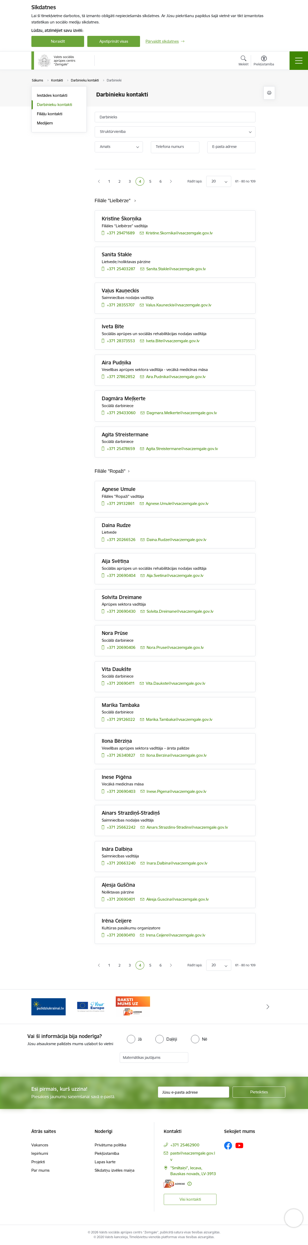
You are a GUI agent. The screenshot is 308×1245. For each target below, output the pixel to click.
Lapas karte (105, 1161)
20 (213, 181)
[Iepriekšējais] (40, 1007)
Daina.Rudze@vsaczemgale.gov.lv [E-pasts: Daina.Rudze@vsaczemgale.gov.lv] (176, 539)
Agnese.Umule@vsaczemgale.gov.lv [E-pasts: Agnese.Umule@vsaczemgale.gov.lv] (177, 503)
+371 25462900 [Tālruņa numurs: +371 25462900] (184, 1144)
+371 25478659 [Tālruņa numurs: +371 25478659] (121, 448)
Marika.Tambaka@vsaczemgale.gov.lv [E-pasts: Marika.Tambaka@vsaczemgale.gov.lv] (179, 719)
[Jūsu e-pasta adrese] (193, 1092)
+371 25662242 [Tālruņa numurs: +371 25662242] (121, 827)
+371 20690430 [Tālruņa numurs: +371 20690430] (121, 611)
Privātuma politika (110, 1144)
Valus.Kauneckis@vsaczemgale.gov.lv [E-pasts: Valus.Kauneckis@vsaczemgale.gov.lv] (178, 304)
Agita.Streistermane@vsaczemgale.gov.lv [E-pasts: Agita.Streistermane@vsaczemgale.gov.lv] (182, 448)
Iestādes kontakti (52, 95)
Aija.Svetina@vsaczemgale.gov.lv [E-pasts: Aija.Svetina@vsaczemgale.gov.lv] (175, 575)
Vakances (39, 1144)
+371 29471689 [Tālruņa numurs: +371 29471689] (121, 232)
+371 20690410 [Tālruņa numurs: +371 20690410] (121, 935)
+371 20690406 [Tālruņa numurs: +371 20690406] (121, 647)
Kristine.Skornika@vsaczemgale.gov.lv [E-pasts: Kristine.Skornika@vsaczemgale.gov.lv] (179, 232)
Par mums (40, 1170)
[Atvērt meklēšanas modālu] (243, 61)
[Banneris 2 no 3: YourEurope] (91, 1006)
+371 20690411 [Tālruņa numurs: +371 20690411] (121, 683)
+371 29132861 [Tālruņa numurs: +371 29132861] (121, 503)
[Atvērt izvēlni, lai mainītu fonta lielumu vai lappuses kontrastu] (264, 61)
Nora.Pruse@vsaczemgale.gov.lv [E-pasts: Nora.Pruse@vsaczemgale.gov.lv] (175, 647)
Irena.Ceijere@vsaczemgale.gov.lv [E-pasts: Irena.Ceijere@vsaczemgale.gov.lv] (175, 935)
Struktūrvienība (113, 131)
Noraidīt (58, 41)
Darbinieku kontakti (54, 104)
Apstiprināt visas (113, 41)
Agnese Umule (119, 489)
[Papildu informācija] (189, 1184)
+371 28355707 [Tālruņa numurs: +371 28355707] (121, 304)
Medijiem (45, 123)
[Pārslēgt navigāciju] (299, 60)
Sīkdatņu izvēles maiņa (114, 1170)
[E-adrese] (174, 1183)
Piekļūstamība (107, 1153)
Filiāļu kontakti (49, 113)
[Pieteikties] (259, 1092)
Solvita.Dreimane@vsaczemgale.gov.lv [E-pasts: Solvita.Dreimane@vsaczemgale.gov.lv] (180, 611)
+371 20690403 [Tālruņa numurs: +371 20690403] (121, 791)
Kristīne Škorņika (121, 218)
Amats (105, 146)
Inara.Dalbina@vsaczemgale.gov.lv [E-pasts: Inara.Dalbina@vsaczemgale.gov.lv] (177, 863)
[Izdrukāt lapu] (269, 92)
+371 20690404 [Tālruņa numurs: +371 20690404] (121, 575)
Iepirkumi (39, 1153)
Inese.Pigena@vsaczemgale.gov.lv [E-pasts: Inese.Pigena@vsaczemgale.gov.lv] (176, 791)
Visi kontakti (190, 1199)
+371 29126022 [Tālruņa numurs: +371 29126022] (121, 719)
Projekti (38, 1161)
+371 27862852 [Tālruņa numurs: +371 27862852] (121, 376)
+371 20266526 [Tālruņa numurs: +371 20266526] (121, 539)
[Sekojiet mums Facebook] (228, 1146)
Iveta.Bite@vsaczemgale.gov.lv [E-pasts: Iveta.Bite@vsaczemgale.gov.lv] (172, 340)
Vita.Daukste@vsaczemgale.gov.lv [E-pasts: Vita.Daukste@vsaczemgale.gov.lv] (175, 683)
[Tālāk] (268, 1007)
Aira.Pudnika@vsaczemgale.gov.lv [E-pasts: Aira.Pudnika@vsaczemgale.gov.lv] (175, 376)
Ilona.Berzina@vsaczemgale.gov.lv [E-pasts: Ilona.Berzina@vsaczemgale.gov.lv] (176, 755)
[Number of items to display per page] (218, 181)
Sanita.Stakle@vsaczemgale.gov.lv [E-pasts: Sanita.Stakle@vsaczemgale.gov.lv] (176, 268)
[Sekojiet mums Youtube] (239, 1145)
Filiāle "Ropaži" (110, 471)
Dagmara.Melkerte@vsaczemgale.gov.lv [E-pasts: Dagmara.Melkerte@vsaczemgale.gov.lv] (182, 412)
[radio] (134, 1039)
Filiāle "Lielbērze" (113, 200)
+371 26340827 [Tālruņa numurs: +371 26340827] (121, 755)
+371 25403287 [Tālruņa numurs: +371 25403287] (121, 268)
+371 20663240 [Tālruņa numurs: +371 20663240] (121, 863)
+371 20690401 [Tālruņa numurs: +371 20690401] (121, 899)
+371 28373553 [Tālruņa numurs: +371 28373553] (121, 340)
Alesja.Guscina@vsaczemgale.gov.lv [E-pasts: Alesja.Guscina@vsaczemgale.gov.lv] (177, 899)
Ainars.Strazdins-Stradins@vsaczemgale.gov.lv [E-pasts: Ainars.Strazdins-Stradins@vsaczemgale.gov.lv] (187, 827)
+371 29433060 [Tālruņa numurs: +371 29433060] (121, 412)
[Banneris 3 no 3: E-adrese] (133, 1006)
